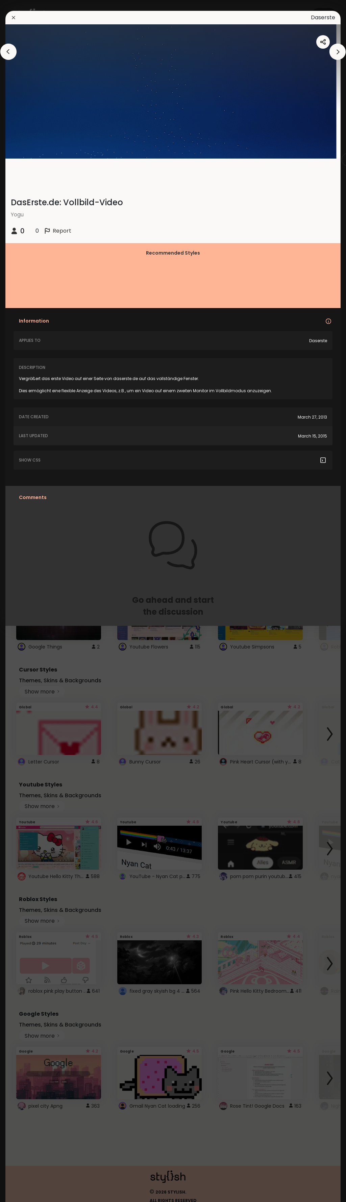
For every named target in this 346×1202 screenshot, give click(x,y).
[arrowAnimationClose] (8, 51)
